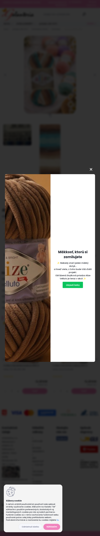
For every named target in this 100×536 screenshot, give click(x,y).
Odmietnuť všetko (30, 526)
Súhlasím (51, 526)
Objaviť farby (73, 284)
